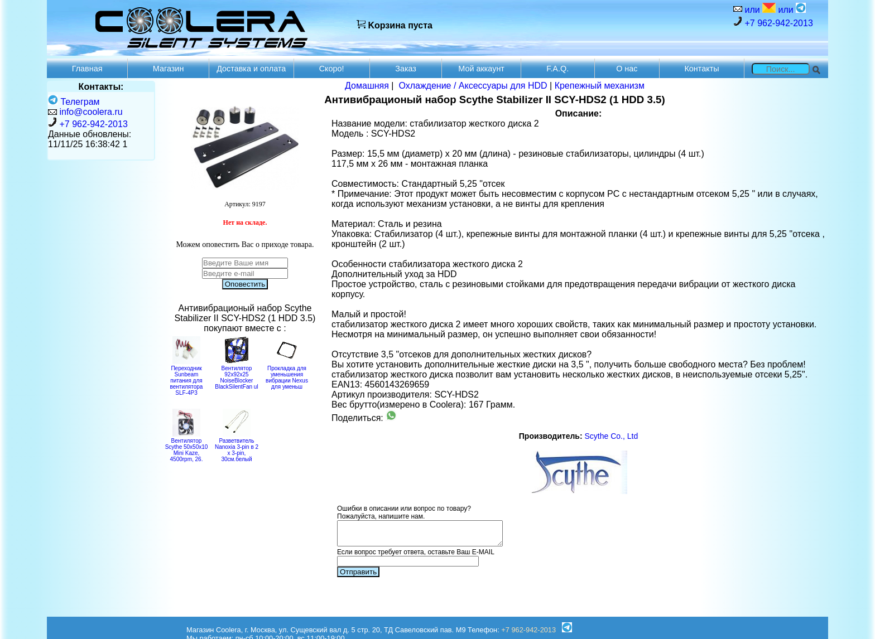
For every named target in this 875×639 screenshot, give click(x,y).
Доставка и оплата (251, 68)
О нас (626, 68)
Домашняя (367, 85)
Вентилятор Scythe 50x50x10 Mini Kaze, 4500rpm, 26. (186, 447)
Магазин (168, 68)
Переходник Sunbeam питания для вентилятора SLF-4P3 (186, 377)
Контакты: (101, 86)
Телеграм (74, 101)
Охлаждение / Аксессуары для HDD (472, 85)
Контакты (701, 68)
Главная (87, 68)
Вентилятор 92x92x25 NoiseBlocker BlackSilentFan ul (236, 374)
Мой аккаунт (481, 68)
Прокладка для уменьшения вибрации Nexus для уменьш (287, 374)
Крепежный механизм (600, 85)
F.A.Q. (557, 68)
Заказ (405, 68)
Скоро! (331, 68)
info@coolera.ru (90, 112)
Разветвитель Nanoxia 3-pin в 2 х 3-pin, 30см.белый (236, 447)
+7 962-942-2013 (773, 22)
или (759, 8)
